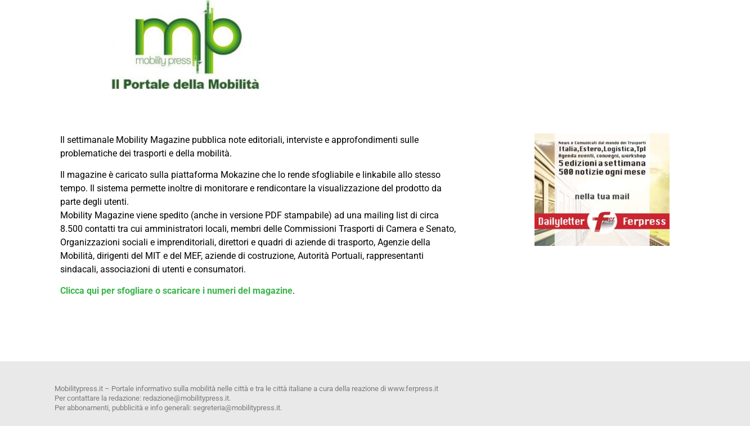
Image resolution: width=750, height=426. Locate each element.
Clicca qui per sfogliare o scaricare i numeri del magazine (176, 290)
